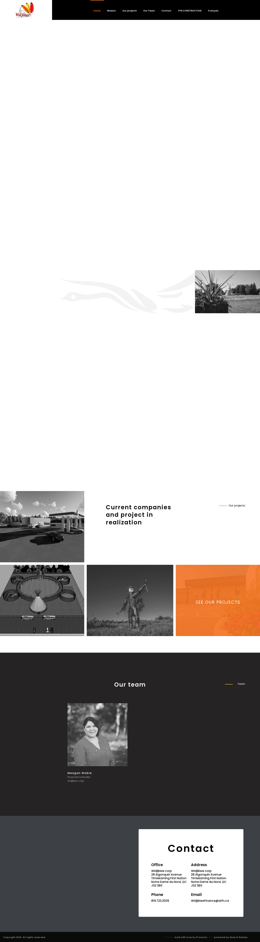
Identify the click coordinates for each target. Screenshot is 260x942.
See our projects (217, 602)
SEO (211, 937)
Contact (166, 10)
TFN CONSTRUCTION (189, 10)
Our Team (149, 10)
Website (169, 937)
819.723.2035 (160, 901)
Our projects (129, 10)
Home (97, 10)
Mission (111, 10)
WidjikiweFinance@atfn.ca (210, 901)
